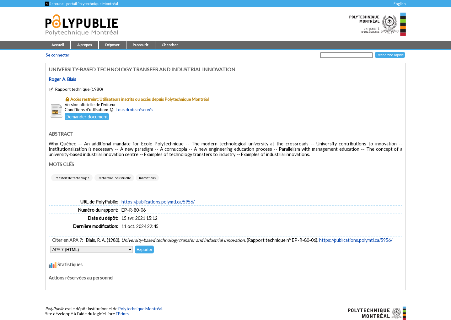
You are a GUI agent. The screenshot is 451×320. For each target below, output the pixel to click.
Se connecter (57, 54)
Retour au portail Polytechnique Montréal (81, 4)
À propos (84, 45)
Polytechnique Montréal (140, 308)
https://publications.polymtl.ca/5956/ (158, 201)
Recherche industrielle (114, 178)
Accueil (57, 45)
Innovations (147, 178)
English (400, 4)
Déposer (112, 45)
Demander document (87, 116)
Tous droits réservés (134, 109)
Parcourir (140, 45)
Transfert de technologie (71, 178)
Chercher (170, 45)
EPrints (122, 313)
